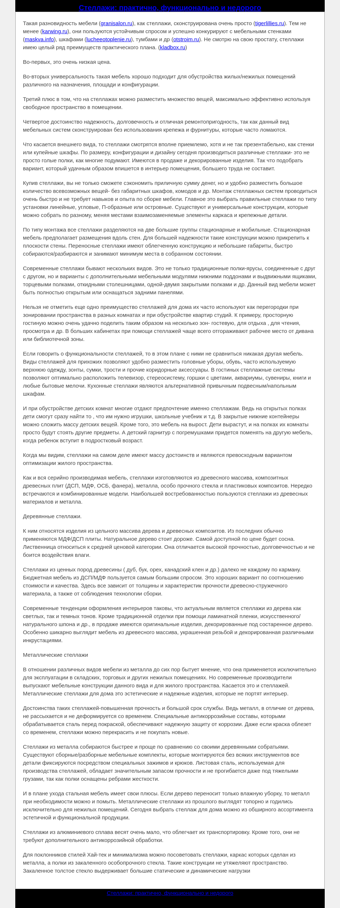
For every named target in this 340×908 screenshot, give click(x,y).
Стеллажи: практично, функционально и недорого (170, 8)
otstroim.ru (186, 39)
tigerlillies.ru (269, 23)
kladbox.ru (172, 47)
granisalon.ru (117, 23)
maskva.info (39, 39)
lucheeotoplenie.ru (108, 39)
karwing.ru (54, 31)
